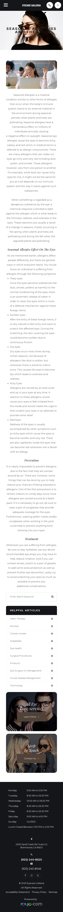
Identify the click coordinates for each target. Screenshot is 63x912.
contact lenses (18, 633)
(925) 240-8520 (31, 859)
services (14, 626)
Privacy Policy (39, 892)
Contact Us (30, 758)
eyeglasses (15, 641)
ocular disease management (25, 678)
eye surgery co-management (26, 670)
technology (16, 685)
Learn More (30, 716)
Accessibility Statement (18, 892)
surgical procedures (21, 656)
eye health (16, 648)
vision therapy (17, 618)
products (15, 663)
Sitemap (53, 892)
